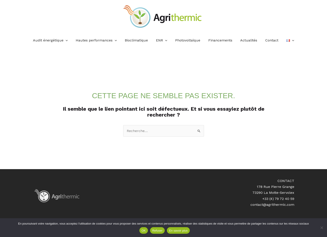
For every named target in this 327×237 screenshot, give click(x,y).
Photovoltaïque (187, 40)
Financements (219, 40)
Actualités (246, 40)
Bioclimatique (138, 40)
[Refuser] (321, 227)
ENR (162, 40)
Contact (268, 40)
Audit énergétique (54, 40)
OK (144, 230)
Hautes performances (99, 40)
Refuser (157, 230)
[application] (69, 40)
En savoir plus (178, 230)
